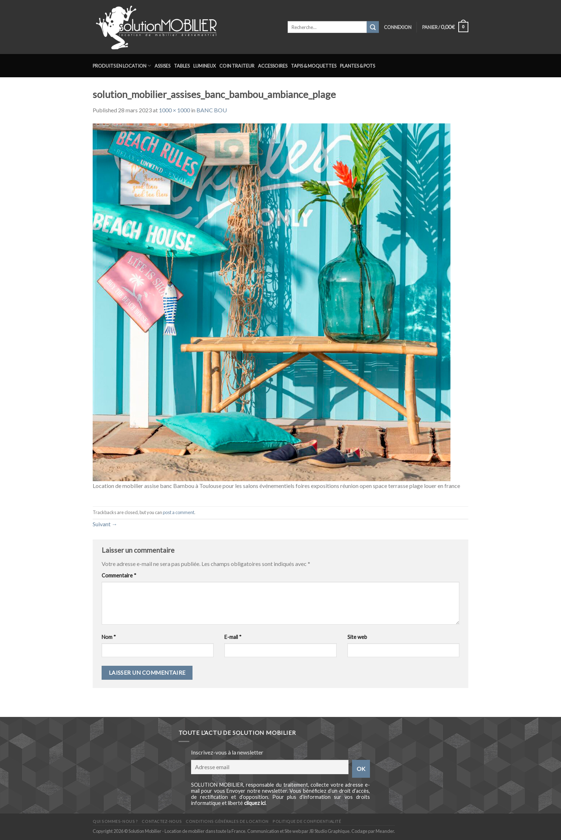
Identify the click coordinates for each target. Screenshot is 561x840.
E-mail (233, 637)
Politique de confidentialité (307, 821)
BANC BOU (211, 110)
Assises (162, 66)
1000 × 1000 (174, 110)
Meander (385, 831)
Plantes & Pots (357, 66)
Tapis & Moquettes (313, 66)
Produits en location (122, 65)
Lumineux (204, 66)
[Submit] (373, 27)
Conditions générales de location (227, 821)
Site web (357, 637)
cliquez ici (254, 803)
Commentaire (119, 575)
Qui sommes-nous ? (115, 821)
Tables (182, 66)
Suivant (105, 524)
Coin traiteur (236, 66)
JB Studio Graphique (329, 831)
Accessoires (272, 66)
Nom (109, 637)
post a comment (178, 512)
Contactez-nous (162, 821)
